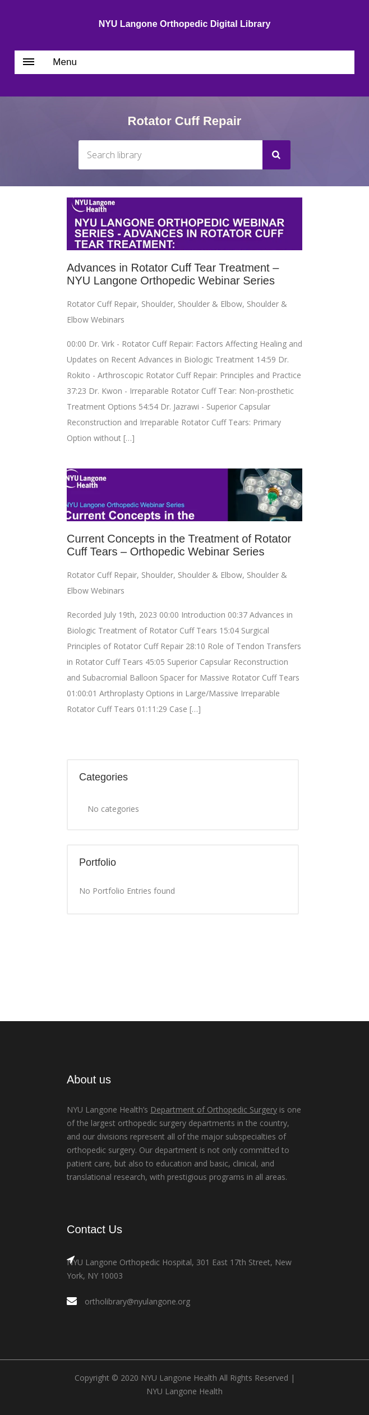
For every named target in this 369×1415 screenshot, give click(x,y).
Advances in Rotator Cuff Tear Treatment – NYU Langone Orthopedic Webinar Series (173, 274)
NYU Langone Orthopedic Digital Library (185, 24)
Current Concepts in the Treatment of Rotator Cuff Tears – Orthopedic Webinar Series (179, 545)
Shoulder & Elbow (210, 303)
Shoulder (157, 303)
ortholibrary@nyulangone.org (137, 1301)
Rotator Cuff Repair (102, 303)
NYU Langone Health (184, 1391)
